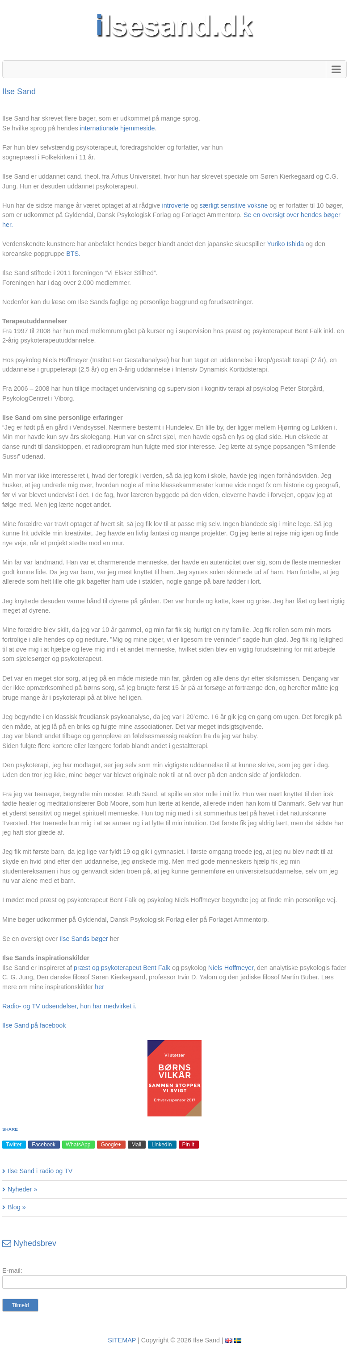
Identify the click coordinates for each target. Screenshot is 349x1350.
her (99, 987)
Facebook (43, 1144)
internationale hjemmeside (117, 128)
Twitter (13, 1144)
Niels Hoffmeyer (230, 967)
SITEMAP (122, 1340)
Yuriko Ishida (285, 243)
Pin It (188, 1144)
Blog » (17, 1207)
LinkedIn (161, 1144)
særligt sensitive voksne (234, 205)
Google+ (111, 1144)
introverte (175, 205)
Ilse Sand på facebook (34, 1025)
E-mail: (12, 1270)
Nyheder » (22, 1189)
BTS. (73, 253)
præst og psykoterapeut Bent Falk (122, 967)
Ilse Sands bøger (83, 938)
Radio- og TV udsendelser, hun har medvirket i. (69, 1006)
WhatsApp (78, 1144)
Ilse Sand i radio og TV (40, 1170)
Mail (136, 1144)
